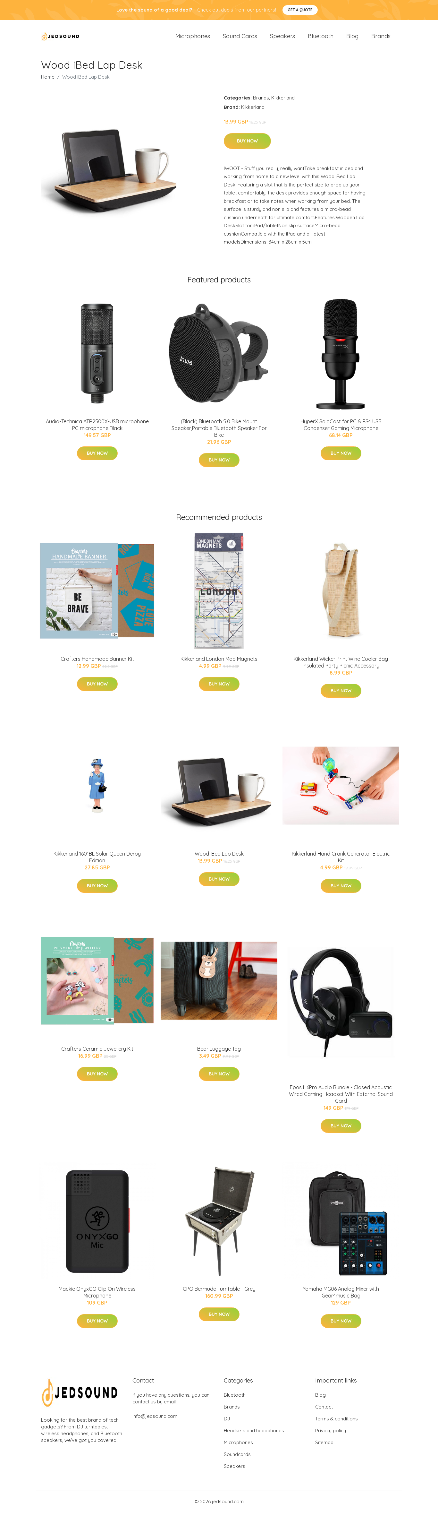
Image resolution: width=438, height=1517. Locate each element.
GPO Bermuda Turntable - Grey (219, 1293)
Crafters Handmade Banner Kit (97, 663)
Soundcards (237, 1459)
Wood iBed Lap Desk (219, 858)
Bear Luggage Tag (219, 1053)
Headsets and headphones (254, 1435)
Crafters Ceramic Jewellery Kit (97, 1053)
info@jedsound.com (154, 1421)
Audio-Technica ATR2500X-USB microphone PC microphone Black (97, 429)
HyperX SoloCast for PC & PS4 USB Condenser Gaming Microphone (341, 429)
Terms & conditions (336, 1423)
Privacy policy (330, 1435)
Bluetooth (320, 38)
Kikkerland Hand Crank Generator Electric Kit (341, 861)
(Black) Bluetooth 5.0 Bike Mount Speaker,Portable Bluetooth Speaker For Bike (219, 433)
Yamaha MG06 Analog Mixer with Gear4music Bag (341, 1297)
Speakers (282, 38)
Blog (352, 38)
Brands (381, 38)
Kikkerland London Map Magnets (219, 663)
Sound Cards (240, 38)
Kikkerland (283, 102)
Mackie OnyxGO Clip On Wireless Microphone (97, 1297)
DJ (227, 1423)
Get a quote (300, 9)
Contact (324, 1411)
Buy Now (247, 145)
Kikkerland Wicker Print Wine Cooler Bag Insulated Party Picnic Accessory (341, 666)
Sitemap (324, 1447)
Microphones (192, 38)
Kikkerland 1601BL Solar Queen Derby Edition (97, 861)
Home (48, 81)
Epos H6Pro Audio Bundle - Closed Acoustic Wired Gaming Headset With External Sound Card (341, 1098)
